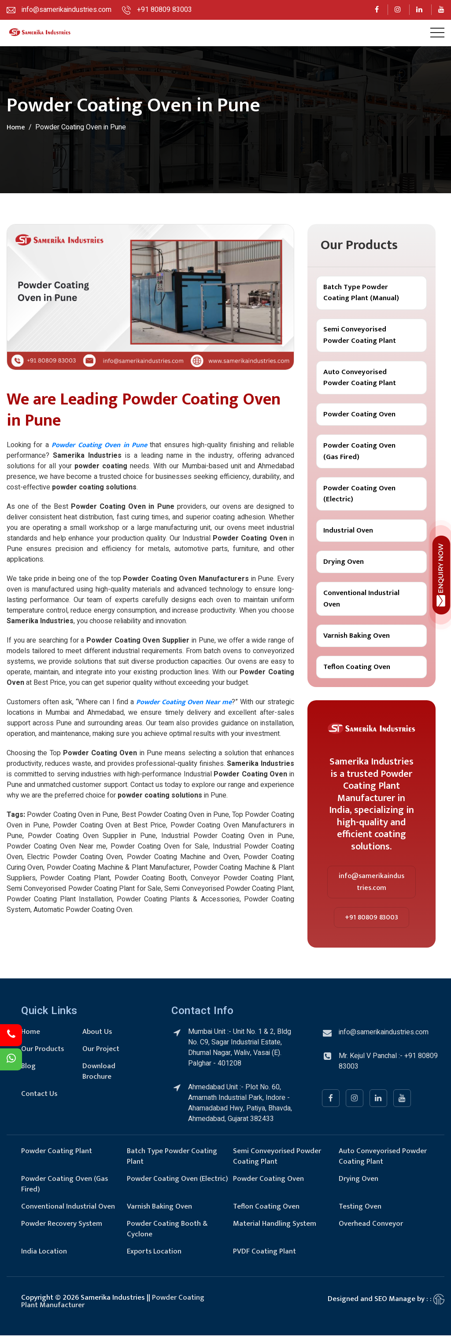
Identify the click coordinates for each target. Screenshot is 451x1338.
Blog (28, 1068)
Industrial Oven (348, 532)
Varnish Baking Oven (356, 638)
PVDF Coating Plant (264, 1254)
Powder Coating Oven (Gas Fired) (359, 452)
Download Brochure (98, 1073)
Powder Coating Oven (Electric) (359, 495)
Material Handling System (275, 1226)
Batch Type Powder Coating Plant (172, 1158)
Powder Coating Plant (56, 1153)
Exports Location (154, 1254)
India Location (44, 1254)
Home (16, 127)
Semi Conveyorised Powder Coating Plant (359, 335)
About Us (97, 1034)
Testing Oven (360, 1209)
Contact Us (39, 1096)
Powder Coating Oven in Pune (99, 445)
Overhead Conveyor (371, 1226)
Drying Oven (343, 563)
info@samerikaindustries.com (371, 885)
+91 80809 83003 (371, 920)
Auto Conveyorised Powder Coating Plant (359, 378)
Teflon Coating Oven (356, 669)
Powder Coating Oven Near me (184, 702)
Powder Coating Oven (359, 415)
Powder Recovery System (62, 1226)
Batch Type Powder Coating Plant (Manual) (361, 293)
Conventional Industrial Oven (361, 601)
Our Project (100, 1051)
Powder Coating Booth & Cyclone (167, 1231)
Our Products (42, 1051)
